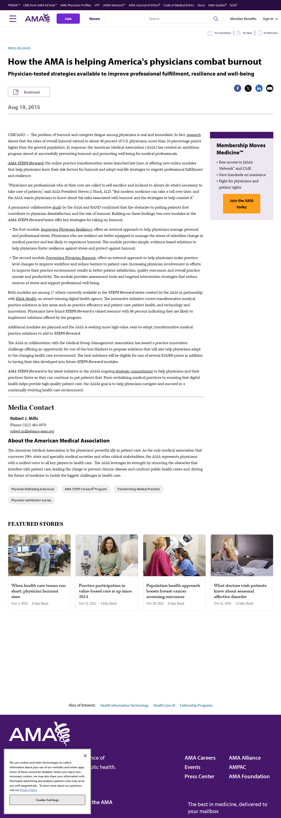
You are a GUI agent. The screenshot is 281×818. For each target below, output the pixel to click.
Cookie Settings (47, 800)
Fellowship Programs (196, 705)
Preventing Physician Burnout (71, 257)
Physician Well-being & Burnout (32, 489)
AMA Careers (200, 757)
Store (201, 5)
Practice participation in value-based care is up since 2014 (105, 591)
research (194, 134)
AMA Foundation (249, 776)
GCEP (233, 5)
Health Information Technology (124, 705)
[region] (47, 781)
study (56, 207)
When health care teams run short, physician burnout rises (38, 591)
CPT (97, 5)
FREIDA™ (14, 5)
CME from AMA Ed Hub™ (40, 5)
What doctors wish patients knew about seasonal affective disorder (240, 591)
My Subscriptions (223, 32)
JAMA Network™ (114, 5)
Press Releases (19, 48)
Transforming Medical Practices (138, 489)
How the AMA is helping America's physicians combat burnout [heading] (135, 61)
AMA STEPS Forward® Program (86, 489)
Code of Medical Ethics (178, 5)
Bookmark (32, 92)
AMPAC (237, 766)
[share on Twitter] (248, 88)
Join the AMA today (242, 203)
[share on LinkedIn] (259, 88)
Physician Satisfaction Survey (31, 500)
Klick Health (26, 298)
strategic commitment (134, 371)
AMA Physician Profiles (75, 5)
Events (192, 766)
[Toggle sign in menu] (268, 18)
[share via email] (269, 88)
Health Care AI (164, 705)
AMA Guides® (217, 5)
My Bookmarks (271, 32)
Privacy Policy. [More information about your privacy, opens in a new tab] (28, 790)
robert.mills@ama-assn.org (32, 431)
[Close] (85, 756)
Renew (94, 18)
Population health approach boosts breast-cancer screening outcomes (173, 591)
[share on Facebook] (237, 88)
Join (68, 18)
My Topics (247, 32)
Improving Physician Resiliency (66, 229)
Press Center (199, 776)
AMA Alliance (245, 757)
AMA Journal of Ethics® (144, 5)
